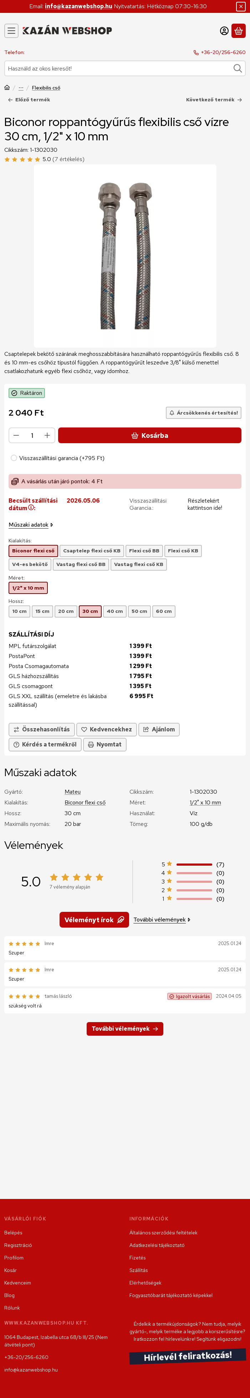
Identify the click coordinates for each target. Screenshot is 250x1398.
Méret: (17, 578)
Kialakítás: (20, 541)
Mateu (73, 791)
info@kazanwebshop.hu (78, 6)
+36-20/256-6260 (223, 52)
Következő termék (214, 99)
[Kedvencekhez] (106, 729)
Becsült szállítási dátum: (33, 504)
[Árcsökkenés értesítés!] (203, 413)
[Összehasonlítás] (42, 729)
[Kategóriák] (11, 31)
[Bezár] (241, 6)
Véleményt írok (94, 919)
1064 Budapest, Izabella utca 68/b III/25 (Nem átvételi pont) (56, 1341)
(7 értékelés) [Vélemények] (68, 159)
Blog (9, 1295)
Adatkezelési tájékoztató (157, 1245)
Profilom (14, 1257)
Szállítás (138, 1270)
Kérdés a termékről (45, 744)
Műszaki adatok (31, 524)
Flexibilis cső (46, 88)
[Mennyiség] (32, 435)
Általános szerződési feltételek (163, 1232)
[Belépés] (224, 31)
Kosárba (149, 435)
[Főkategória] (7, 88)
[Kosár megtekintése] (238, 31)
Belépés (13, 1232)
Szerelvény (21, 88)
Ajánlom (159, 729)
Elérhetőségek (145, 1283)
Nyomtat (105, 744)
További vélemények (161, 919)
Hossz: (16, 601)
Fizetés (137, 1257)
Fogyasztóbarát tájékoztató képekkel (171, 1295)
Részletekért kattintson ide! (205, 504)
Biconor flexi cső (85, 802)
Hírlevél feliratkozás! (187, 1357)
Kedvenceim (17, 1283)
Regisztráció (18, 1245)
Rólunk (12, 1308)
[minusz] (16, 435)
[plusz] (47, 435)
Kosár (10, 1270)
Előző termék (29, 99)
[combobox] (125, 68)
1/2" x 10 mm (205, 802)
